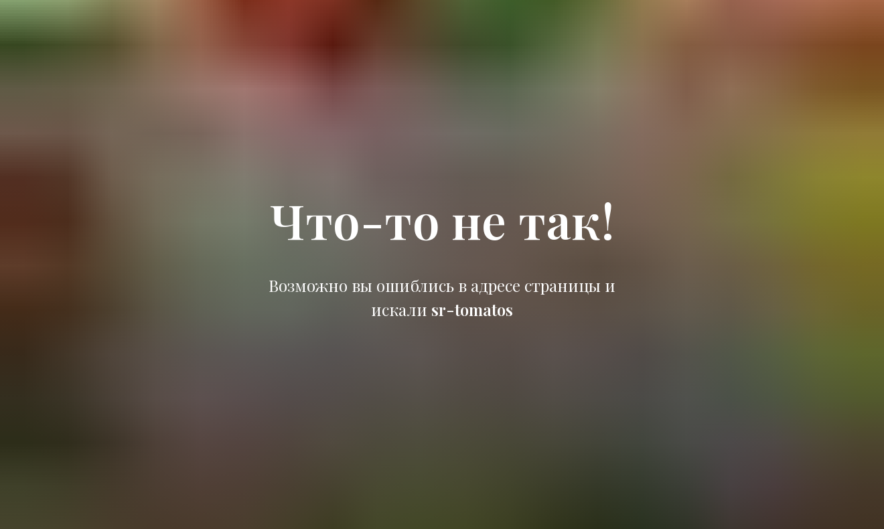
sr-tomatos (472, 309)
